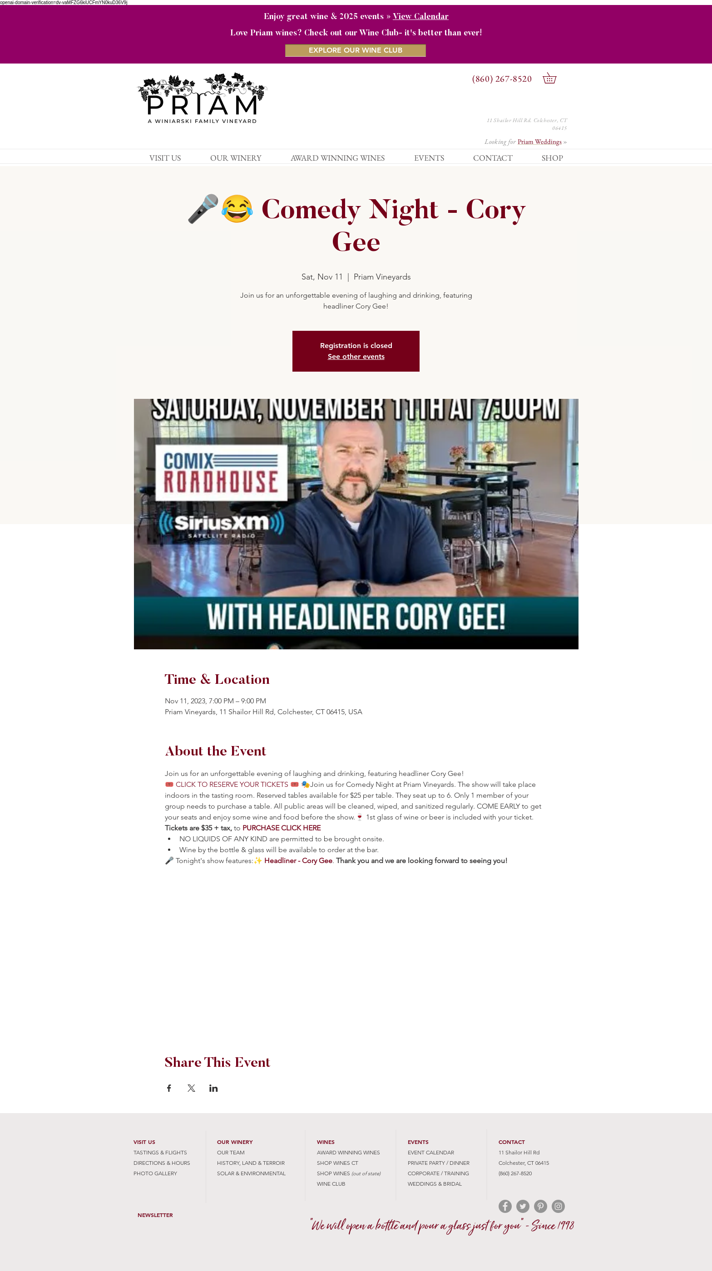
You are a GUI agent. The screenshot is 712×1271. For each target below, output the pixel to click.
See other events (356, 356)
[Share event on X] (191, 1088)
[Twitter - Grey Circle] (522, 1206)
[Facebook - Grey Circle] (505, 1206)
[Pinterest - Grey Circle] (540, 1206)
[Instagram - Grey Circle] (558, 1206)
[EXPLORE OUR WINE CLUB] (355, 50)
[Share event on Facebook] (169, 1088)
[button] (555, 77)
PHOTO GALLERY (155, 1173)
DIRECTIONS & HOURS (162, 1162)
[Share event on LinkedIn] (213, 1088)
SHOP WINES (333, 1173)
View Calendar (421, 17)
